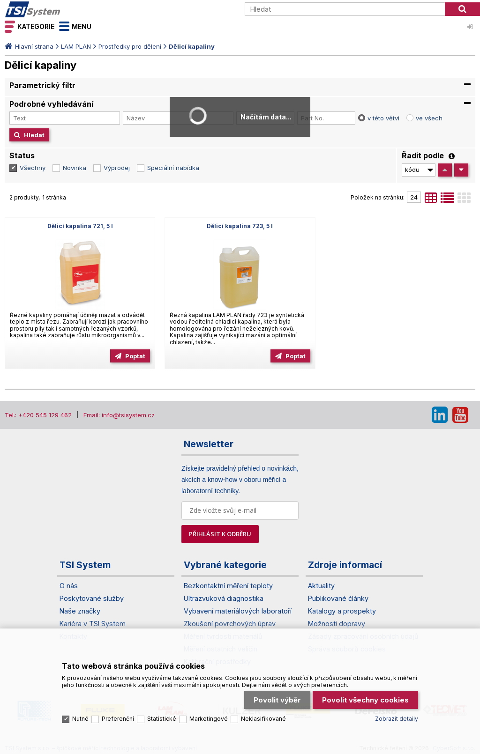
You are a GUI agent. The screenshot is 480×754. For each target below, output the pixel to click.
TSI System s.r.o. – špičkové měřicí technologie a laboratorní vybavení (58, 9)
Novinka (74, 167)
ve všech (429, 118)
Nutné (80, 718)
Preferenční (118, 718)
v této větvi (383, 118)
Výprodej (117, 167)
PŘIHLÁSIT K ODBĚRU (220, 534)
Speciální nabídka (173, 167)
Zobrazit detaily (396, 718)
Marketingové (208, 718)
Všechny (32, 167)
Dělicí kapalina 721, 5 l (80, 225)
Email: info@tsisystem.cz (119, 415)
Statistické (161, 718)
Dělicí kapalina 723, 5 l (240, 225)
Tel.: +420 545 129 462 (38, 415)
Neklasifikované (263, 718)
